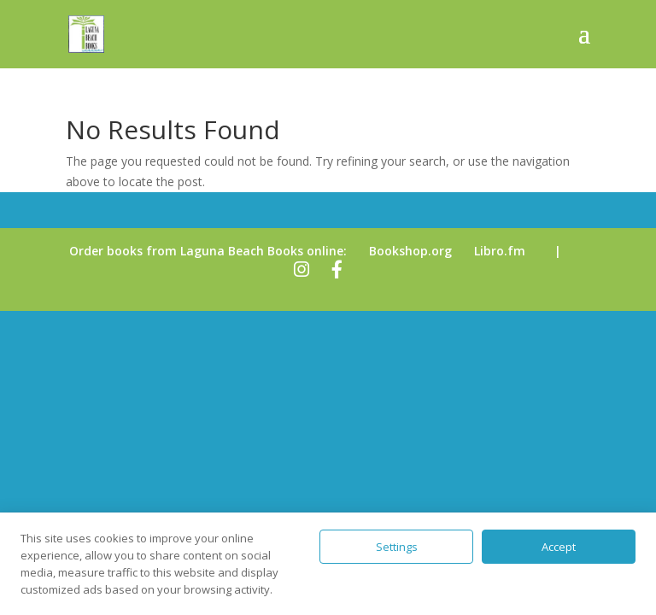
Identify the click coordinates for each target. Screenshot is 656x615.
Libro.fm (499, 251)
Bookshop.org (410, 251)
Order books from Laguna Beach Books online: (208, 251)
